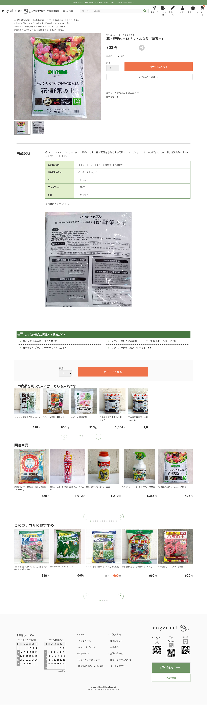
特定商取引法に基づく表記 (91, 666)
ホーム (81, 634)
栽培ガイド (83, 653)
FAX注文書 (171, 678)
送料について (112, 97)
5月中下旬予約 (20, 23)
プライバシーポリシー (89, 660)
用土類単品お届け (39, 20)
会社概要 (114, 647)
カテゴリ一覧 (84, 641)
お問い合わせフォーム (171, 667)
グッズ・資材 (34, 23)
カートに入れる (159, 66)
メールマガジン (117, 666)
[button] (98, 436)
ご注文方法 (115, 634)
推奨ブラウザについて (121, 660)
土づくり (27, 30)
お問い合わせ (116, 653)
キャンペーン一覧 (87, 647)
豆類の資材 (28, 27)
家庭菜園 (17, 27)
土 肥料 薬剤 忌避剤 (21, 20)
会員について (116, 641)
